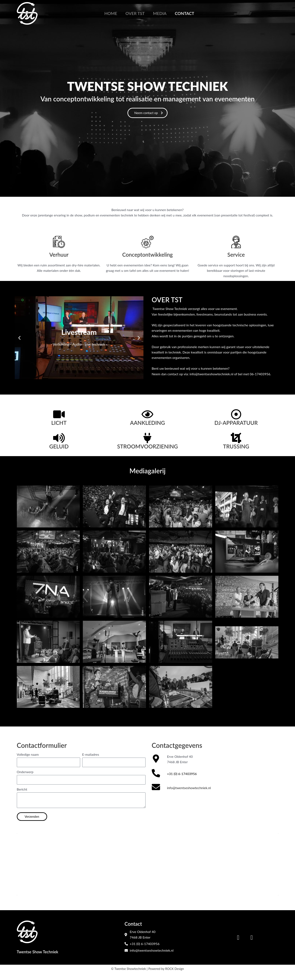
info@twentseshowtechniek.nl (189, 788)
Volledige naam (28, 754)
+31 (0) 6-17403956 (182, 774)
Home (110, 13)
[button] (19, 337)
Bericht (22, 789)
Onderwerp (25, 772)
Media (159, 13)
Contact (184, 13)
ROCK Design (174, 969)
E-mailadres (90, 754)
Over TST (135, 13)
